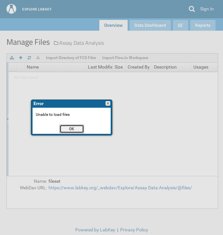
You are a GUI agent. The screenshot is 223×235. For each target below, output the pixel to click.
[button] (72, 129)
